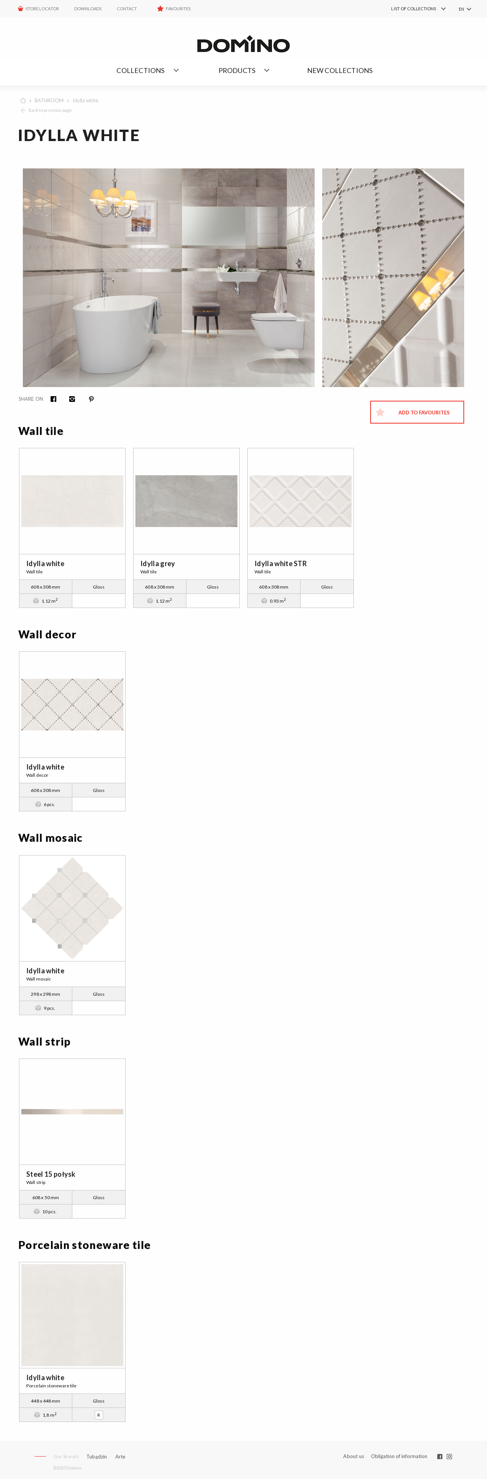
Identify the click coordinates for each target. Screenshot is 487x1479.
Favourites (178, 8)
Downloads (88, 8)
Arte (120, 1456)
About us (353, 1456)
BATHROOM (49, 100)
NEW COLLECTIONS (340, 70)
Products (237, 70)
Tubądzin (96, 1457)
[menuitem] (407, 8)
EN (461, 8)
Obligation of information (399, 1456)
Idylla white (85, 100)
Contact (127, 8)
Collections (140, 70)
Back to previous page (50, 110)
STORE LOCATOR (42, 8)
